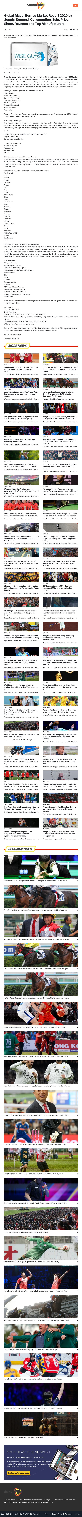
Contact (77, 1514)
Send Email (12, 312)
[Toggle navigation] (75, 5)
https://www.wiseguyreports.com (22, 324)
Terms (47, 1514)
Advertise (68, 1514)
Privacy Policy (57, 1514)
